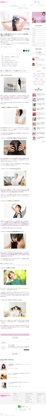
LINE (37, 399)
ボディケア (34, 34)
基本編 (12, 377)
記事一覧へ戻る (15, 353)
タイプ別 (36, 84)
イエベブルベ (34, 81)
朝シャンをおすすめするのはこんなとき (8, 60)
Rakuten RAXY (4, 2)
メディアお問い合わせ (28, 396)
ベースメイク (34, 30)
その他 (33, 41)
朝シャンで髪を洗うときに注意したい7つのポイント (10, 62)
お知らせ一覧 (27, 395)
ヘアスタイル (16, 368)
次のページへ (15, 334)
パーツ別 (39, 81)
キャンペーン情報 (15, 396)
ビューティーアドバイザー (16, 400)
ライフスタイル (16, 377)
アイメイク (34, 32)
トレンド (43, 76)
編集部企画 (16, 386)
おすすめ (12, 368)
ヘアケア (4, 45)
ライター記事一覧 (26, 349)
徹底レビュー (36, 78)
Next (28, 339)
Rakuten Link (39, 400)
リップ (41, 78)
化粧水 (43, 81)
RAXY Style (14, 395)
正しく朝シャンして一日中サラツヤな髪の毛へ (9, 65)
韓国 (34, 76)
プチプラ (41, 79)
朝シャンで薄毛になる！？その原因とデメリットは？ (10, 56)
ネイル (33, 38)
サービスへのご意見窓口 (28, 399)
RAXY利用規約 (27, 400)
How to (9, 368)
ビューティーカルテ (16, 399)
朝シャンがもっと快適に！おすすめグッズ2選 (9, 63)
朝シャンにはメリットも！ (6, 58)
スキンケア (34, 28)
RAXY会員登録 (39, 395)
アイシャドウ (38, 76)
